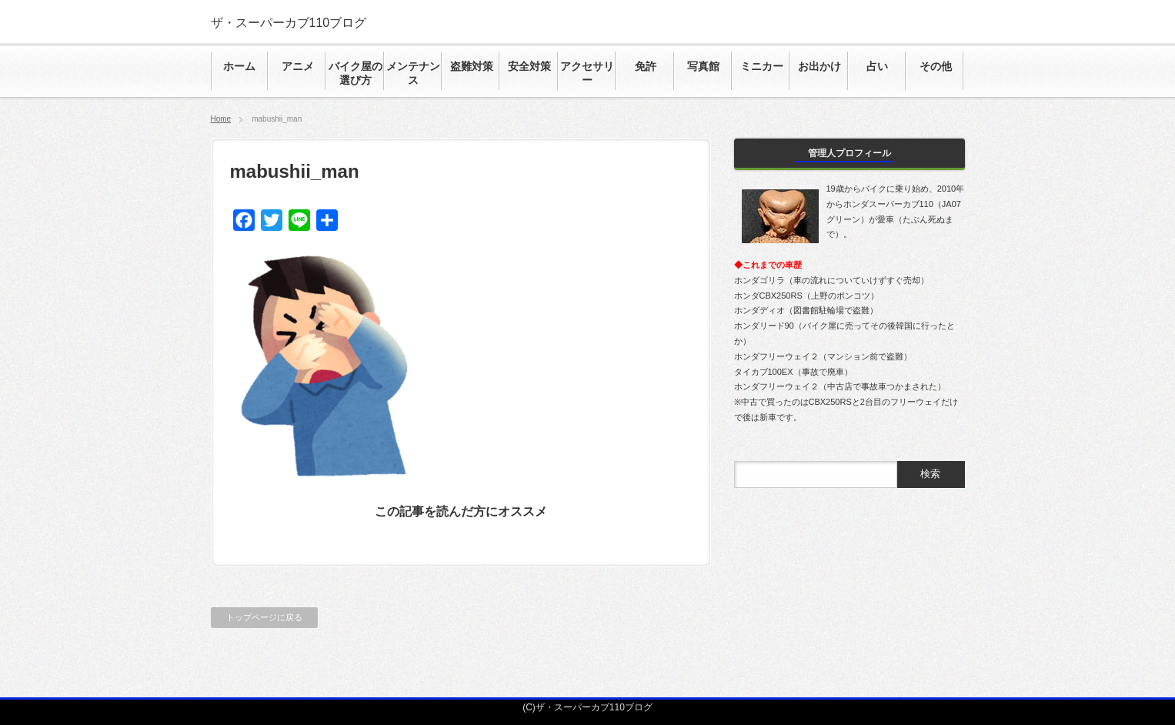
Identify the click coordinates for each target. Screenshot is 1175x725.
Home (221, 119)
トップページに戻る (264, 617)
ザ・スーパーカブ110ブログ (289, 22)
